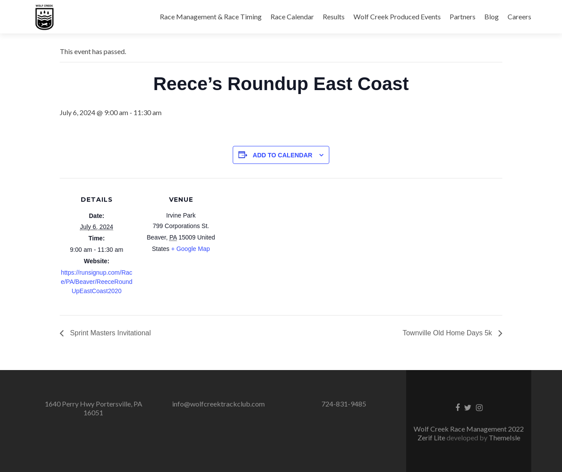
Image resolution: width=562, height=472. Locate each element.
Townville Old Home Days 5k (448, 333)
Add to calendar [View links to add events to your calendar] (283, 155)
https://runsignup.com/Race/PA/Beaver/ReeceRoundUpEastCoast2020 (96, 281)
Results (334, 16)
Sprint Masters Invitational (109, 333)
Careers (519, 16)
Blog (491, 16)
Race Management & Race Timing (211, 16)
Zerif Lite (432, 437)
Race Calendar (292, 16)
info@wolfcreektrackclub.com (218, 403)
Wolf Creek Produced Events (397, 16)
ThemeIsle (504, 437)
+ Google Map (190, 248)
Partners (463, 16)
